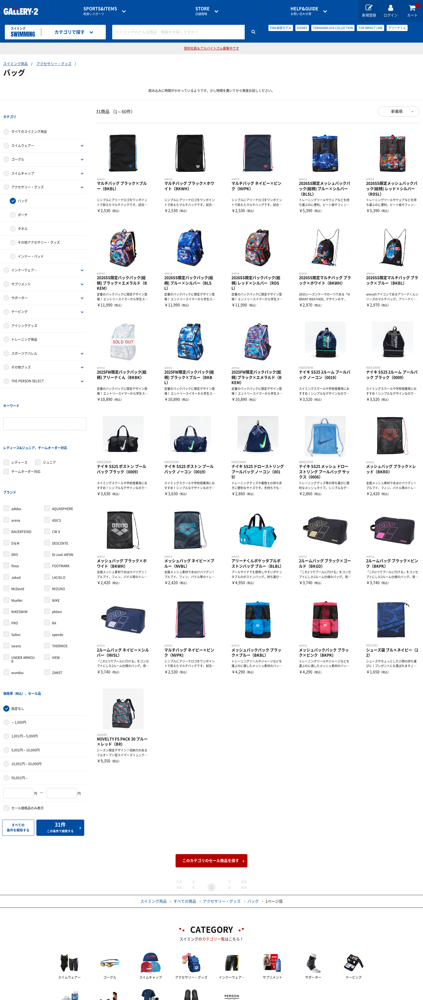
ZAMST (57, 628)
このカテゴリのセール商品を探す (210, 805)
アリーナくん (397, 27)
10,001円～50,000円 (26, 708)
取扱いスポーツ (100, 10)
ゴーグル (17, 148)
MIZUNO (58, 545)
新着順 (396, 111)
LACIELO (58, 533)
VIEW (56, 613)
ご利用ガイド (122, 991)
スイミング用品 (15, 64)
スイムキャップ (22, 162)
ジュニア (49, 429)
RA (54, 579)
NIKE (56, 556)
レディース (19, 429)
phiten (57, 567)
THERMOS (59, 602)
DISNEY (302, 27)
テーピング (19, 301)
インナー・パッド (31, 245)
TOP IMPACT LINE (371, 27)
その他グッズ (21, 356)
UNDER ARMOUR (23, 615)
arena (15, 476)
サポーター (19, 286)
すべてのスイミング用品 (29, 120)
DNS (14, 510)
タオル (23, 217)
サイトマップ (336, 991)
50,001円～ (19, 722)
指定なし (17, 653)
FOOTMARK (61, 522)
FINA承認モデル (280, 27)
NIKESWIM (19, 567)
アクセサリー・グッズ (53, 64)
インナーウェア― (24, 259)
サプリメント (21, 273)
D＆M (15, 499)
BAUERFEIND (21, 487)
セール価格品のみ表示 (27, 753)
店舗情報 (202, 10)
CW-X (56, 487)
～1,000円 (18, 667)
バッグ (23, 190)
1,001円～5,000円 (24, 681)
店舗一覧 (82, 991)
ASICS (56, 476)
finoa (15, 522)
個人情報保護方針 (290, 991)
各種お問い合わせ (168, 991)
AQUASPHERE (62, 464)
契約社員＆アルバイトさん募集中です (211, 48)
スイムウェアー (22, 134)
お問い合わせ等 (304, 10)
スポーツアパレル (24, 342)
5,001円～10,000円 (25, 695)
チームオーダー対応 (25, 438)
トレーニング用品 (24, 328)
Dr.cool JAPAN (62, 510)
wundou (17, 628)
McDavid (17, 545)
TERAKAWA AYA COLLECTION (333, 27)
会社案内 (211, 991)
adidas (16, 464)
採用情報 (246, 991)
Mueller (17, 556)
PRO (14, 579)
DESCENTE (60, 499)
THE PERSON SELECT (27, 370)
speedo (57, 590)
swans (16, 602)
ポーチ (23, 203)
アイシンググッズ (24, 314)
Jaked (16, 533)
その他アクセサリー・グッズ (39, 231)
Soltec (16, 590)
